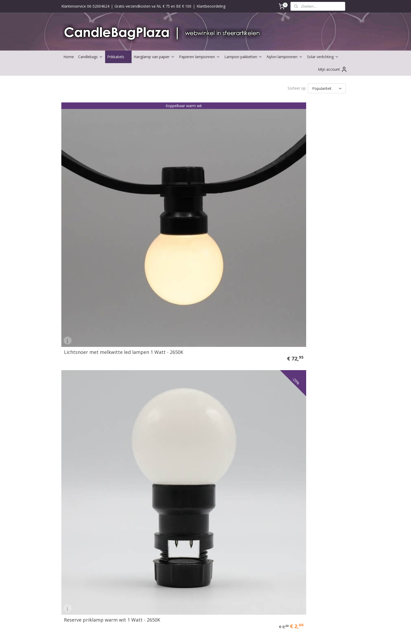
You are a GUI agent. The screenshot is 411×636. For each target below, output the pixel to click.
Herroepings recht (136, 471)
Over (183, 459)
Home (68, 56)
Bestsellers (73, 536)
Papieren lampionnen (199, 56)
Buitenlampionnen (79, 459)
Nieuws (185, 465)
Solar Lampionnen (252, 569)
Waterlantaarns (77, 471)
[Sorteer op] (326, 88)
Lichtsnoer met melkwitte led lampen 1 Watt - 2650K (93, 173)
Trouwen (71, 477)
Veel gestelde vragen (138, 489)
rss (200, 626)
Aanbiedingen (75, 530)
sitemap (188, 626)
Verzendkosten (134, 459)
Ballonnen (72, 547)
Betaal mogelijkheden (139, 453)
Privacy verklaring (136, 483)
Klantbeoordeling (211, 6)
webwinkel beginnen (219, 626)
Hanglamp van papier (154, 56)
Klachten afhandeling (139, 477)
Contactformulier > (195, 448)
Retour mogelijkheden (140, 465)
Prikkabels (118, 56)
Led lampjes (74, 465)
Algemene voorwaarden (141, 448)
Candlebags (90, 56)
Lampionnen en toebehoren (87, 453)
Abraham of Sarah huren (84, 500)
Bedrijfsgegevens (193, 453)
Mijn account (332, 69)
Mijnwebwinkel (265, 626)
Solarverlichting (76, 553)
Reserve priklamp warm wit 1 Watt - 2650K (168, 173)
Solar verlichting (323, 56)
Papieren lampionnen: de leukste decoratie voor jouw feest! (260, 552)
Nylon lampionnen (285, 56)
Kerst (68, 524)
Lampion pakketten (243, 56)
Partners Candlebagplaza (85, 541)
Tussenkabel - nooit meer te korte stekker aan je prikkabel (313, 170)
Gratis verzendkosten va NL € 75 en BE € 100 (153, 6)
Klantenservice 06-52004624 (85, 6)
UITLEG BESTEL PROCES (142, 494)
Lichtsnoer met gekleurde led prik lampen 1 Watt (239, 173)
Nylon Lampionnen (253, 563)
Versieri (70, 483)
